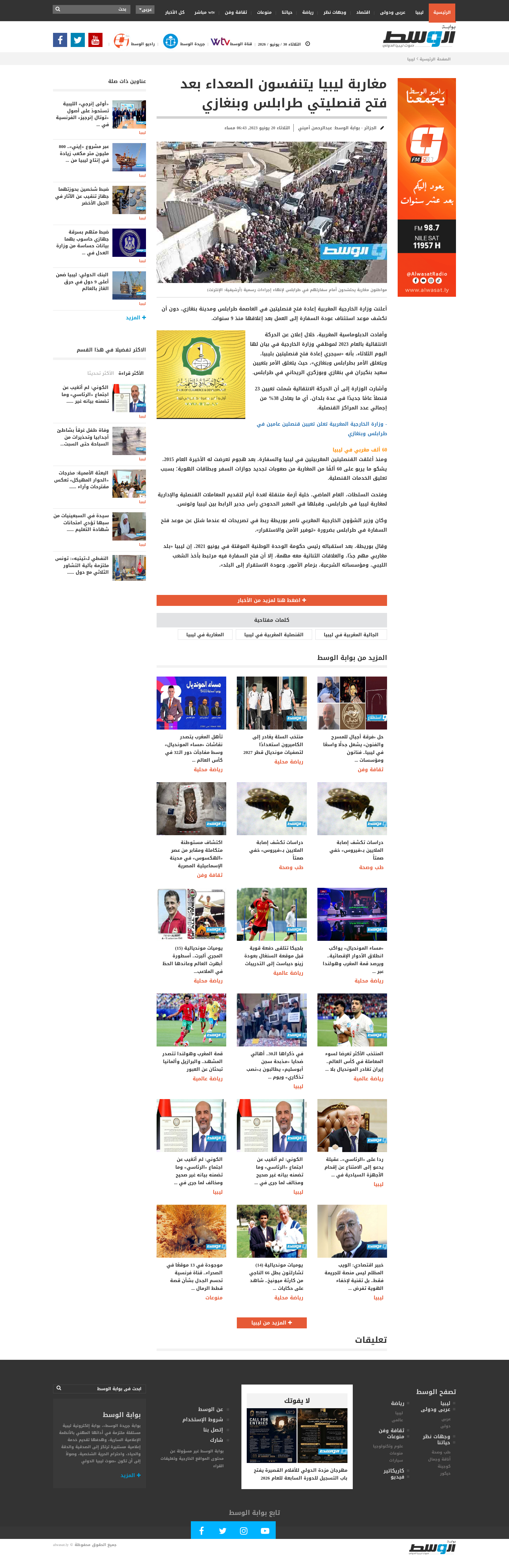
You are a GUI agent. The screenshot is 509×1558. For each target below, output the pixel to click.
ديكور (445, 1473)
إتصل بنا (213, 1430)
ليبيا (417, 12)
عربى (446, 1419)
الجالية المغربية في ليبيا (351, 634)
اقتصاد (361, 12)
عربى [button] (145, 9)
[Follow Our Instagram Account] (244, 1532)
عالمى (397, 1420)
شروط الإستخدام (202, 1419)
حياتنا (284, 12)
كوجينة (444, 1466)
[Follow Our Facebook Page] (62, 42)
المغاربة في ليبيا (205, 634)
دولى (445, 1426)
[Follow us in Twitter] (79, 42)
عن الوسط (210, 1409)
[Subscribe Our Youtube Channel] (97, 42)
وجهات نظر (332, 12)
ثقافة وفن (233, 12)
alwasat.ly (61, 1544)
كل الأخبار (175, 12)
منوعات (262, 12)
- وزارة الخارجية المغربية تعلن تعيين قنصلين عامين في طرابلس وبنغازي (322, 428)
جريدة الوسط (180, 44)
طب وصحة (291, 867)
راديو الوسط (130, 44)
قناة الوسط (228, 44)
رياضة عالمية (288, 973)
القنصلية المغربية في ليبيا (274, 634)
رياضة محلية (208, 769)
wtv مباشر (204, 12)
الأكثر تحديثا (100, 373)
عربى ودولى (390, 12)
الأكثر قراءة (131, 373)
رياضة (306, 12)
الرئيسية (442, 12)
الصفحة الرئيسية (435, 59)
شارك (216, 1440)
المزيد (131, 1475)
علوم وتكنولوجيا (388, 1446)
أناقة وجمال (439, 1459)
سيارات (396, 1460)
